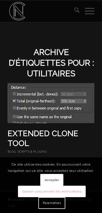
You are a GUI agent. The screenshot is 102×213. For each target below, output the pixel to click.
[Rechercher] (74, 11)
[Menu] (86, 11)
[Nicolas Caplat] (42, 11)
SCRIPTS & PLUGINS (32, 151)
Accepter (52, 180)
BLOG (12, 151)
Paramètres (52, 203)
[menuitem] (74, 11)
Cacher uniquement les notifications (52, 191)
